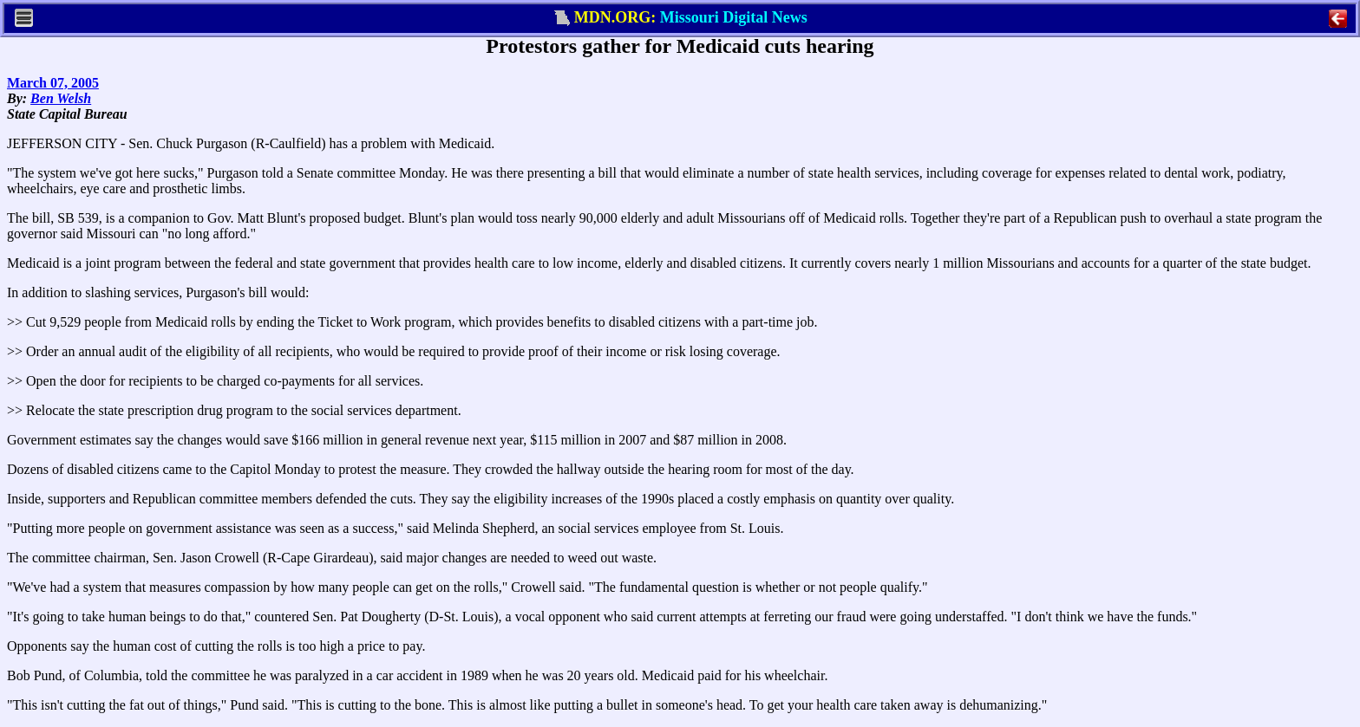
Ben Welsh (60, 98)
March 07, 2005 (53, 82)
